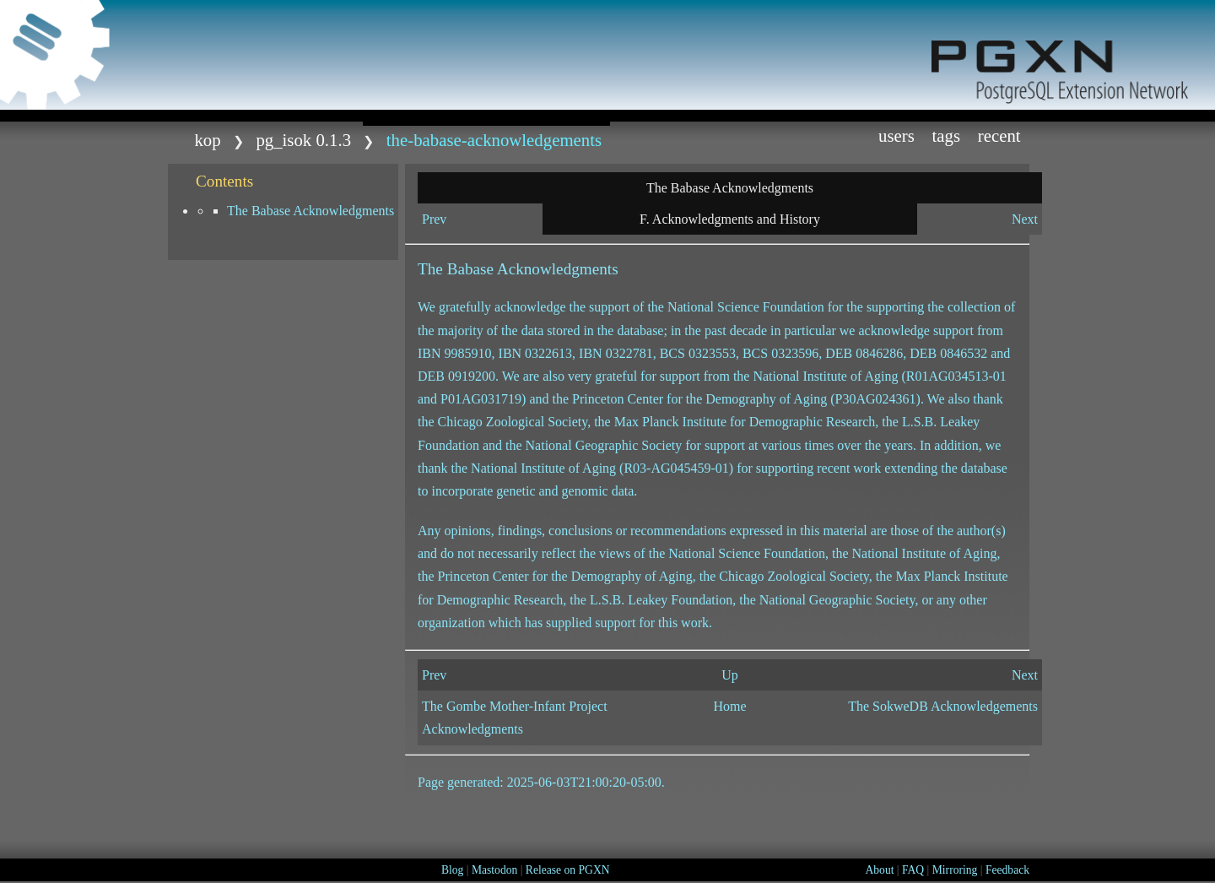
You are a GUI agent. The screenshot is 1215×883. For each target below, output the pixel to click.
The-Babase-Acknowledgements (494, 139)
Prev (434, 219)
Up (729, 675)
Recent (999, 135)
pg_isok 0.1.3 (303, 139)
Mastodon (494, 870)
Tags (946, 135)
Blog (452, 870)
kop (207, 139)
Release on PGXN (568, 870)
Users (896, 135)
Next (1025, 219)
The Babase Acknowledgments (310, 210)
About (879, 870)
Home (729, 706)
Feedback (1007, 870)
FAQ (913, 870)
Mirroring (955, 870)
